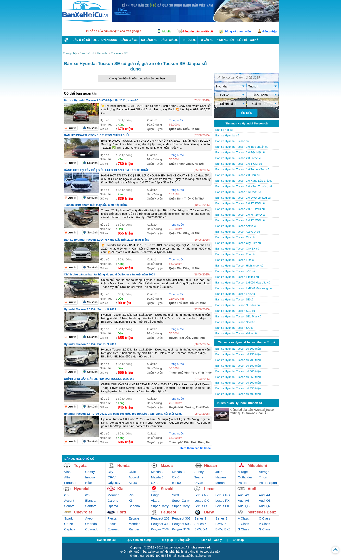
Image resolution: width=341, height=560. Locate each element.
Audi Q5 (243, 506)
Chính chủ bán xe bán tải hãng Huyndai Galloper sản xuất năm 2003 (109, 274)
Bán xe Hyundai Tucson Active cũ (236, 226)
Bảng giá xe (129, 40)
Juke (219, 472)
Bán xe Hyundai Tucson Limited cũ (237, 276)
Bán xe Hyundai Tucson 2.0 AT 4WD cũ (240, 209)
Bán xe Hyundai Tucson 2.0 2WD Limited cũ (243, 197)
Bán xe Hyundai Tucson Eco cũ (235, 254)
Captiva (69, 529)
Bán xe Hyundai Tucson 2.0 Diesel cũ (238, 158)
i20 (87, 495)
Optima (113, 506)
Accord (134, 477)
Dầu (120, 229)
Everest (113, 529)
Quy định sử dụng (139, 540)
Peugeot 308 (181, 518)
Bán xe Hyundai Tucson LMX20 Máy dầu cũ (242, 282)
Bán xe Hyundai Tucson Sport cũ (235, 322)
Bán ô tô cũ (81, 40)
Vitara (155, 500)
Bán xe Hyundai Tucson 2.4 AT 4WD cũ (240, 220)
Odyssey (114, 483)
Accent (69, 500)
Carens (113, 500)
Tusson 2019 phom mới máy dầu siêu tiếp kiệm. (95, 204)
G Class (264, 529)
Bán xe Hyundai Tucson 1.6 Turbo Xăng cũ (242, 169)
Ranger (134, 529)
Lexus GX (201, 500)
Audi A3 (243, 495)
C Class (264, 518)
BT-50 (176, 483)
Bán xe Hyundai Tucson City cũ (235, 237)
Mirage (243, 472)
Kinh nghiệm (225, 40)
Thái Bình (202, 407)
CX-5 (175, 477)
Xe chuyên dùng (105, 40)
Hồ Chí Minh (198, 303)
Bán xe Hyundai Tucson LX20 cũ (235, 293)
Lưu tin (72, 128)
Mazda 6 (157, 477)
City (110, 472)
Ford (121, 512)
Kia (120, 489)
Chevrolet (83, 512)
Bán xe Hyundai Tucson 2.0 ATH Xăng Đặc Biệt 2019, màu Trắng (106, 239)
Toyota (80, 465)
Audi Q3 (265, 500)
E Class (243, 524)
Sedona (134, 506)
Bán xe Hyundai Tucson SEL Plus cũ (238, 316)
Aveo (89, 518)
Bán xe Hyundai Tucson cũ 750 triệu (238, 354)
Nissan (210, 465)
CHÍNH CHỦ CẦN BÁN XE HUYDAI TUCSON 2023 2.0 (99, 379)
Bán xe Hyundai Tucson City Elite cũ (238, 243)
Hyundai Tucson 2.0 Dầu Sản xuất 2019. (90, 309)
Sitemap (238, 540)
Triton (263, 477)
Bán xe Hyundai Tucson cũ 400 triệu (238, 394)
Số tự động (125, 120)
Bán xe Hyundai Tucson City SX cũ (237, 248)
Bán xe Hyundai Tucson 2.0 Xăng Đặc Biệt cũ (243, 180)
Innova (90, 477)
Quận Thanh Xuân (181, 163)
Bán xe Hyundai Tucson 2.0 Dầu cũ (237, 175)
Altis (67, 477)
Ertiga (155, 495)
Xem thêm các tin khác (195, 448)
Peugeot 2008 (160, 529)
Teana (198, 477)
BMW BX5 (223, 529)
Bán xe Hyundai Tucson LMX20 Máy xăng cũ (243, 288)
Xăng (121, 124)
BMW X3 (222, 524)
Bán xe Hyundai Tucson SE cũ (234, 299)
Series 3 (221, 518)
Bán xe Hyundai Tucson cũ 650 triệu (238, 365)
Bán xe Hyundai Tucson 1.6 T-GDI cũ (238, 163)
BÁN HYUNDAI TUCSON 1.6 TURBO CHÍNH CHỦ (96, 135)
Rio (131, 495)
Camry (90, 472)
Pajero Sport (268, 483)
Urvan (198, 483)
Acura (133, 483)
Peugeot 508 (181, 524)
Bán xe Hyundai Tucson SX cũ (234, 327)
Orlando (91, 524)
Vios (67, 472)
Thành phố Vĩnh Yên (182, 372)
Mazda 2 (157, 472)
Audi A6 (243, 500)
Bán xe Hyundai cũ (227, 135)
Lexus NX (201, 495)
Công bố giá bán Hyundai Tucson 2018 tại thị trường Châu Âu (252, 411)
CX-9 (154, 483)
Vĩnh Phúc (199, 337)
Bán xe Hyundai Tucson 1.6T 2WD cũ (238, 192)
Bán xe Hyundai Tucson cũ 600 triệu (238, 371)
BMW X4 (200, 529)
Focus (112, 524)
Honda (123, 465)
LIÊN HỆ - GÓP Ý (247, 40)
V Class (264, 524)
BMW (209, 512)
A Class (243, 518)
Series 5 (200, 524)
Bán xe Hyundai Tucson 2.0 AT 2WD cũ (240, 203)
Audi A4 (264, 495)
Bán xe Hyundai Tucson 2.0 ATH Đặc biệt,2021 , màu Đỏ (101, 100)
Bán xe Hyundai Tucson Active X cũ (237, 231)
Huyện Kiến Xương (181, 407)
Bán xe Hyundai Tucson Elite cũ (235, 260)
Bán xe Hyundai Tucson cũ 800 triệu (238, 348)
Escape (134, 518)
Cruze (68, 524)
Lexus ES (201, 506)
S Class (243, 529)
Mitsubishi (257, 465)
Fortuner (70, 483)
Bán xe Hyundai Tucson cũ (232, 141)
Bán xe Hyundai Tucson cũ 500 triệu (238, 382)
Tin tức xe (188, 40)
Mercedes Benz (261, 512)
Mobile (166, 31)
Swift (175, 495)
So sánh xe (149, 40)
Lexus (210, 489)
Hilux (88, 483)
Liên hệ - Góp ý (211, 540)
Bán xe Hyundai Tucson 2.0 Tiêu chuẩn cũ (241, 146)
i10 (66, 495)
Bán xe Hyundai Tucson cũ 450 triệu (238, 388)
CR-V (112, 477)
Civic (132, 472)
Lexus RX (223, 500)
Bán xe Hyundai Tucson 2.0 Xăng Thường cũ (243, 186)
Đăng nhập (269, 31)
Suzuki (167, 489)
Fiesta (112, 518)
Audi (251, 489)
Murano (221, 483)
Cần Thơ (198, 198)
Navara (221, 477)
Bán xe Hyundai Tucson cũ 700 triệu (238, 360)
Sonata (69, 506)
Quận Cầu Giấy (179, 129)
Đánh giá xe (169, 40)
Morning (113, 495)
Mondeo (134, 524)
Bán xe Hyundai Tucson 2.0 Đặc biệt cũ (240, 152)
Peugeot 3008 (181, 529)
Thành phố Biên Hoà (182, 442)
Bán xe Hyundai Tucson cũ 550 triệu (238, 377)
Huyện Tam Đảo (179, 337)
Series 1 (200, 518)
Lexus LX (222, 506)
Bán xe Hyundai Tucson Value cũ (236, 333)
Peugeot (168, 512)
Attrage (264, 472)
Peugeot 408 (160, 524)
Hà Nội (195, 129)
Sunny (199, 472)
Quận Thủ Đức (179, 303)
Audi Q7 (265, 506)
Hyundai (81, 489)
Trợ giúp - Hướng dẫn (176, 540)
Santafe (91, 506)
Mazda (167, 465)
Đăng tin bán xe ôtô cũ (197, 31)
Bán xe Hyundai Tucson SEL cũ (235, 310)
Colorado (92, 529)
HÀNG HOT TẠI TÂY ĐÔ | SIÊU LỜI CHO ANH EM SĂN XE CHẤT (106, 170)
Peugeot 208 (160, 518)
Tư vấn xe (206, 40)
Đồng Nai (204, 442)
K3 (130, 500)
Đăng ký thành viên (238, 31)
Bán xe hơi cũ (224, 129)
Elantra (90, 500)
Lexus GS (223, 495)
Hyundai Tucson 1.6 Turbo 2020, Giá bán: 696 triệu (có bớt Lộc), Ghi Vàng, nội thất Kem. (123, 413)
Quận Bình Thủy (180, 198)
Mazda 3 (178, 472)
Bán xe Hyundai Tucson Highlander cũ (239, 265)
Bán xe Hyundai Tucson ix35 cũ (235, 271)
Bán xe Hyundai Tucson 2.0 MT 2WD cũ (240, 214)
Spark (68, 518)
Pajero (242, 483)
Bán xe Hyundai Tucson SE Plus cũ (237, 305)
